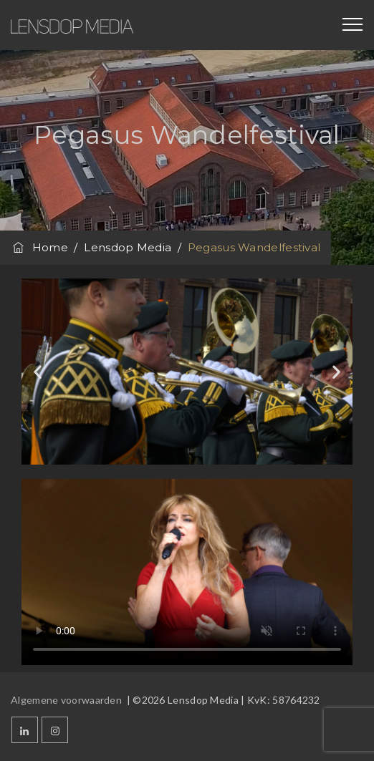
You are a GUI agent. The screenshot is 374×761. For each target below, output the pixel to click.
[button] (38, 371)
